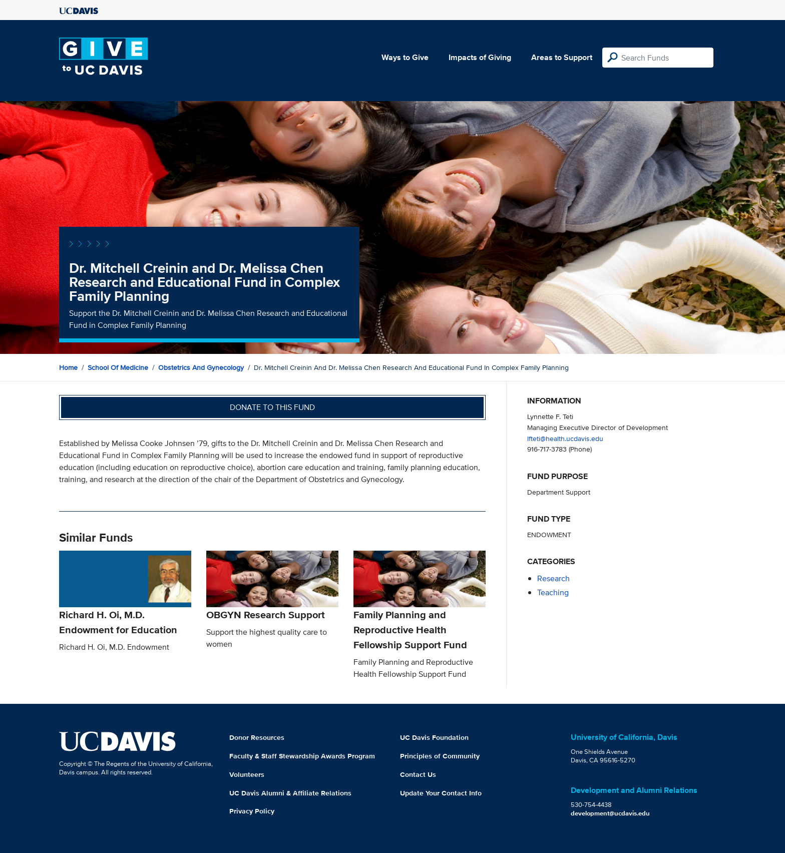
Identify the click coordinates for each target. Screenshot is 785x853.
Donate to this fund (272, 407)
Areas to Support (561, 57)
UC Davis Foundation (434, 737)
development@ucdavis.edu (610, 813)
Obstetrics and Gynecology (201, 367)
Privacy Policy (251, 811)
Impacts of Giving (480, 57)
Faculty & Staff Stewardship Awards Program (302, 756)
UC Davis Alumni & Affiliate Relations (290, 793)
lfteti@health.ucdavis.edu (565, 438)
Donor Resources (256, 737)
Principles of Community (440, 756)
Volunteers (246, 774)
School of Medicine (118, 367)
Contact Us (418, 774)
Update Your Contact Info (441, 793)
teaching (553, 592)
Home (68, 367)
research (553, 578)
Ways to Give (405, 57)
